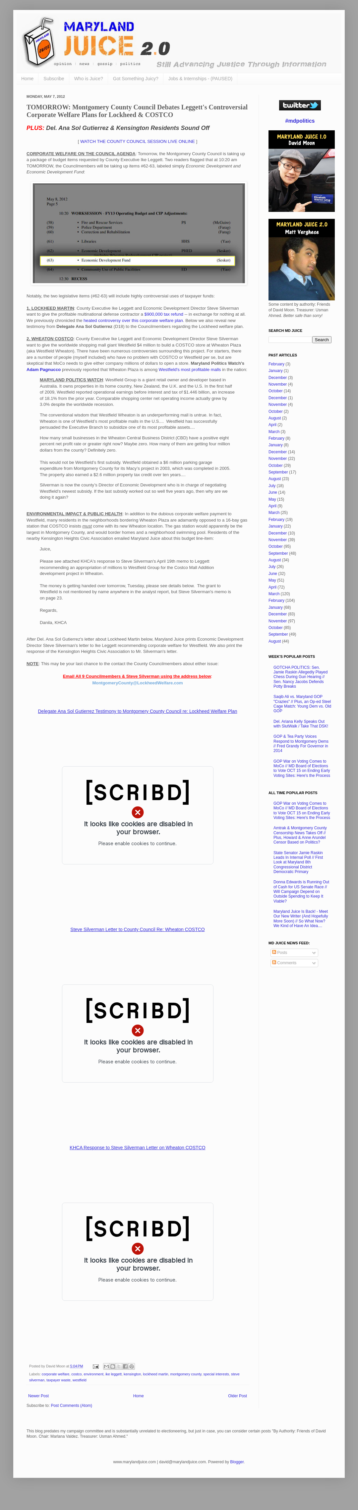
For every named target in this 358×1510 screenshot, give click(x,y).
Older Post (237, 1396)
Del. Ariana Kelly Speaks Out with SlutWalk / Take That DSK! (300, 723)
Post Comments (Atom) (71, 1405)
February (276, 364)
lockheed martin (155, 1374)
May (272, 499)
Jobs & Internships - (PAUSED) (200, 78)
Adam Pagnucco (44, 369)
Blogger (237, 1462)
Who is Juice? (88, 78)
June (272, 492)
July (271, 485)
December (277, 377)
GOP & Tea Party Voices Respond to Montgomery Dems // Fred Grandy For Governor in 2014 (300, 743)
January (275, 370)
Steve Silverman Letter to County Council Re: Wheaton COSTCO (137, 929)
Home (27, 78)
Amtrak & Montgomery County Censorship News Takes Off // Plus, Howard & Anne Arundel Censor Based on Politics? (300, 835)
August (274, 418)
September (278, 472)
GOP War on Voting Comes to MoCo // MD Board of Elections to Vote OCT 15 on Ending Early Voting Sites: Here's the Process (301, 768)
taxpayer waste (58, 1380)
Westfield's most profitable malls (190, 369)
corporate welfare (55, 1374)
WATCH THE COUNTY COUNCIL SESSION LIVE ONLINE (137, 141)
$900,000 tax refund (164, 314)
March (273, 431)
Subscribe (53, 78)
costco (76, 1374)
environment (93, 1374)
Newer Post (38, 1396)
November (277, 384)
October (275, 391)
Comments (284, 963)
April (272, 424)
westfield (80, 1380)
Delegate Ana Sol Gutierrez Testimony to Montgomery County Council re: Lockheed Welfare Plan (137, 711)
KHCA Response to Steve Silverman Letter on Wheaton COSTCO (137, 1147)
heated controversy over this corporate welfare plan (133, 320)
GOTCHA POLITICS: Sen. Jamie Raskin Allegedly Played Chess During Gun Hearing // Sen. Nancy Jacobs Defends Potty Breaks (300, 677)
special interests (216, 1374)
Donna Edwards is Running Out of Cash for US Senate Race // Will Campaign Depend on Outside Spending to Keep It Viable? (301, 892)
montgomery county (186, 1374)
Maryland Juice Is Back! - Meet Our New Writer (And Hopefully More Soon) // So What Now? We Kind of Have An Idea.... (300, 918)
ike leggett (113, 1374)
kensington (132, 1374)
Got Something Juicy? (135, 78)
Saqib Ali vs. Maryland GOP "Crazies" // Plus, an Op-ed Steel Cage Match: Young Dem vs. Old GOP (302, 703)
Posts (279, 952)
